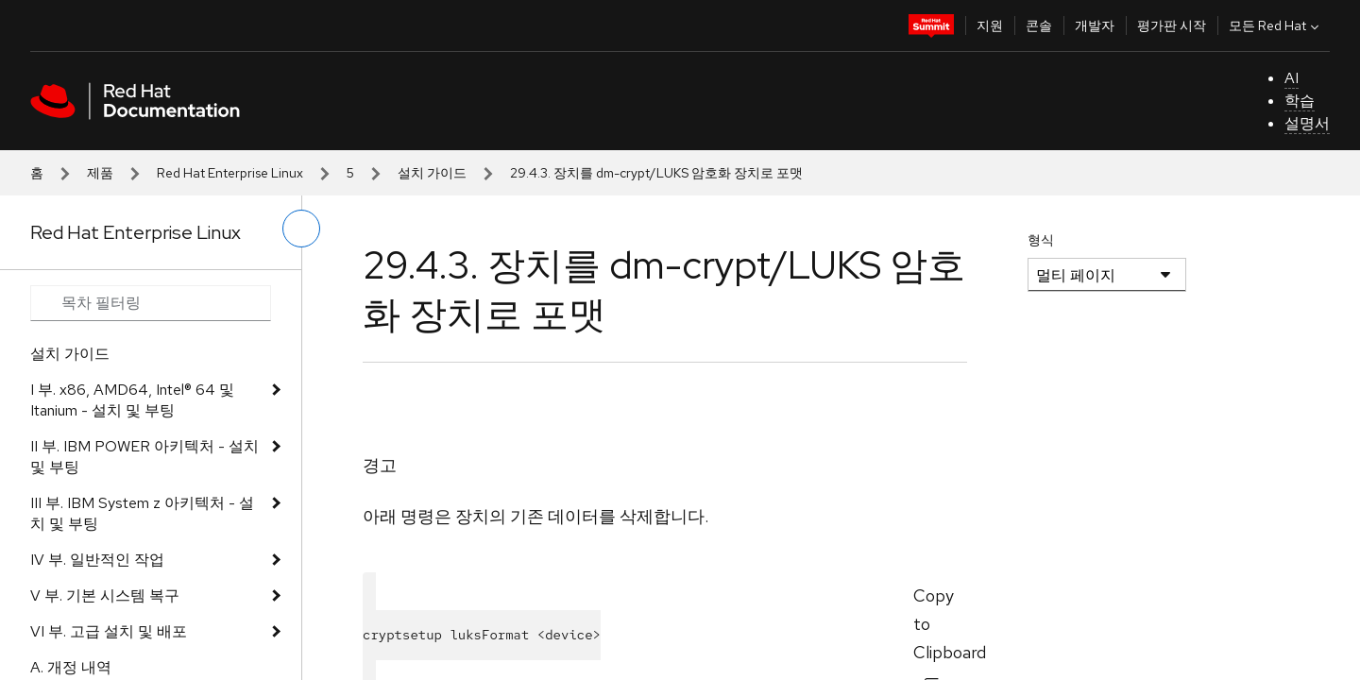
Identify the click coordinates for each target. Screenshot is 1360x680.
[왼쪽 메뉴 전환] (301, 228)
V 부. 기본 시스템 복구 (104, 595)
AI (1291, 78)
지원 (990, 25)
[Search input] (150, 303)
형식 (1041, 239)
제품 (100, 172)
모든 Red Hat (1276, 25)
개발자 (1094, 25)
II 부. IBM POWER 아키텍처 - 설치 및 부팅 (144, 456)
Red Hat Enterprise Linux (230, 172)
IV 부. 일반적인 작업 (97, 560)
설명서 (1307, 123)
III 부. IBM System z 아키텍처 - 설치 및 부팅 (142, 513)
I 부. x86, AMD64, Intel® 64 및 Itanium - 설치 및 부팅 (132, 400)
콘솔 (1039, 25)
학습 (1299, 100)
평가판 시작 (1171, 25)
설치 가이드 (432, 172)
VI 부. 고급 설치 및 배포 (108, 631)
